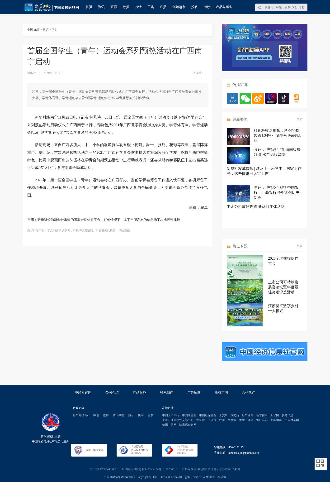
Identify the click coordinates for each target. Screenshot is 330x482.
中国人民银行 (170, 415)
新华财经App (81, 415)
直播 (163, 7)
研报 (113, 7)
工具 (150, 7)
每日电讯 (262, 420)
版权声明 (221, 392)
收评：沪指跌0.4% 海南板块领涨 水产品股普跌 (277, 152)
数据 (126, 7)
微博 (106, 415)
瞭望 (242, 420)
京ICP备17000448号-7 (103, 469)
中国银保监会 (207, 415)
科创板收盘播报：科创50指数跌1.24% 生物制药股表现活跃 (278, 136)
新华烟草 (276, 420)
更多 (300, 119)
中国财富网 (292, 420)
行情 (138, 7)
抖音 (131, 415)
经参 (222, 420)
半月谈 (232, 420)
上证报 (212, 420)
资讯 (101, 7)
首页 (89, 7)
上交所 (223, 415)
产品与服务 (224, 7)
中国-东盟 (33, 29)
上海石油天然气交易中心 (177, 420)
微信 (96, 415)
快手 (141, 415)
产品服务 (139, 392)
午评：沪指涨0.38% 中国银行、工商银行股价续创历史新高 (276, 193)
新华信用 (262, 415)
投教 (194, 7)
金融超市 (178, 7)
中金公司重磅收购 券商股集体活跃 (256, 207)
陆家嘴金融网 (187, 424)
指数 (206, 7)
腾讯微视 (118, 415)
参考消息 (287, 415)
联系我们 (166, 392)
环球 (250, 420)
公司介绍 (112, 392)
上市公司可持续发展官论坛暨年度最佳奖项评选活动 (283, 287)
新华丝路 (247, 415)
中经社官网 (83, 392)
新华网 (274, 415)
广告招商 (194, 392)
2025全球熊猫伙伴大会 (283, 260)
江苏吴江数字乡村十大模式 (283, 308)
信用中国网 (169, 424)
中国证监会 (189, 415)
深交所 (235, 415)
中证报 (200, 420)
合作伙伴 (248, 392)
